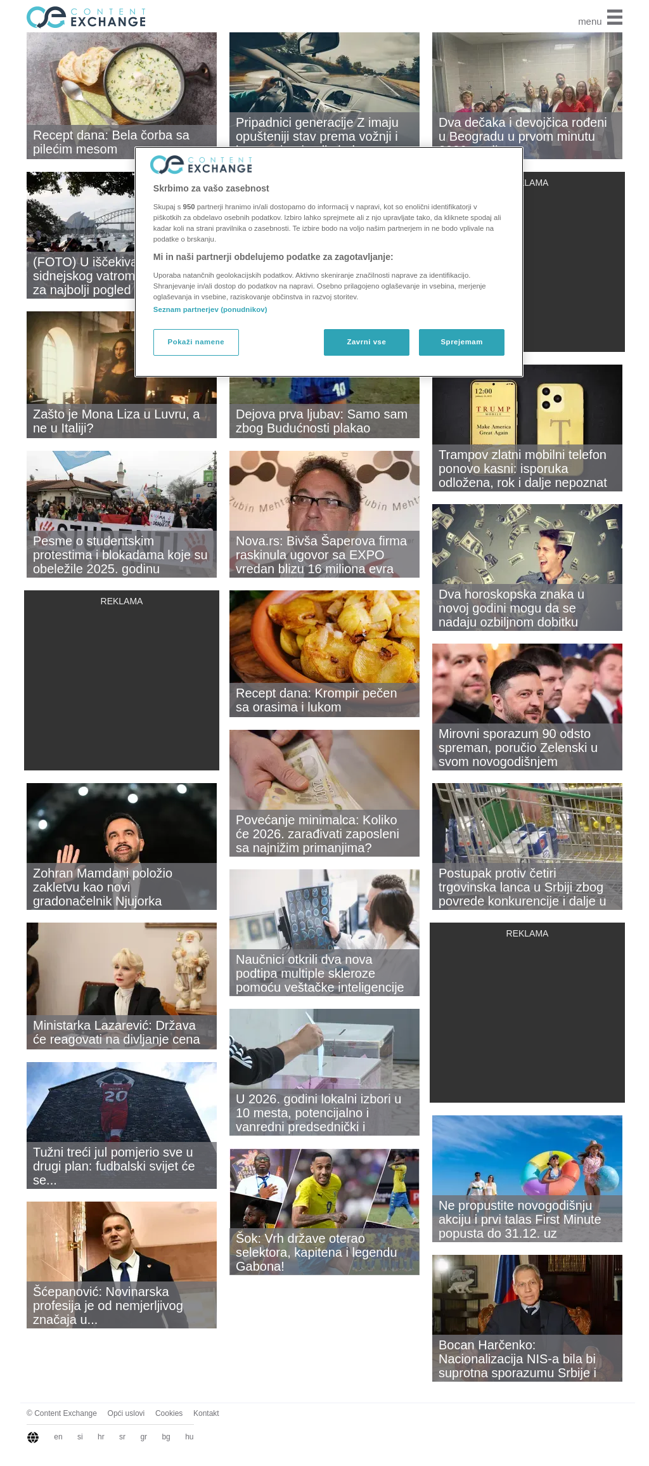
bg (166, 1436)
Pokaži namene (196, 342)
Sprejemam (461, 342)
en (58, 1436)
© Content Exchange (62, 1413)
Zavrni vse (366, 342)
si (80, 1436)
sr (122, 1436)
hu (189, 1436)
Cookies (169, 1413)
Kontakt (206, 1413)
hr (101, 1436)
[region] (329, 261)
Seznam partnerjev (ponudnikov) (210, 309)
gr (143, 1436)
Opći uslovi (126, 1413)
